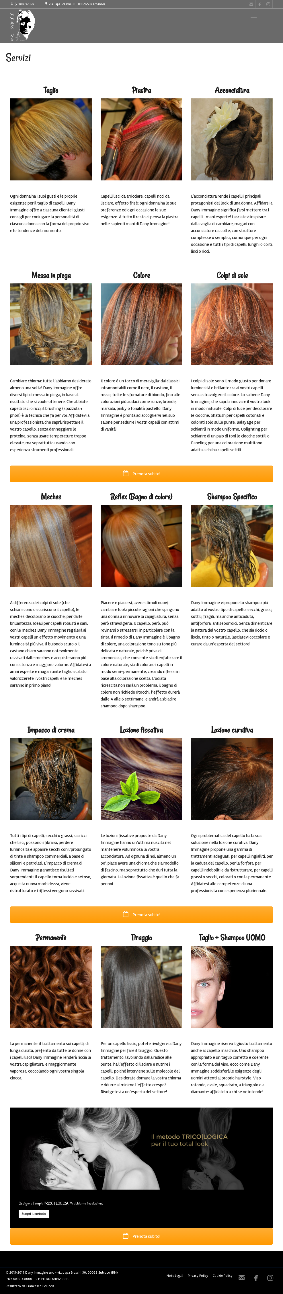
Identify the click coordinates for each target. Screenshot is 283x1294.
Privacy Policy (198, 1276)
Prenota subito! (141, 474)
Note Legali (175, 1276)
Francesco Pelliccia (40, 1286)
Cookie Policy (223, 1276)
